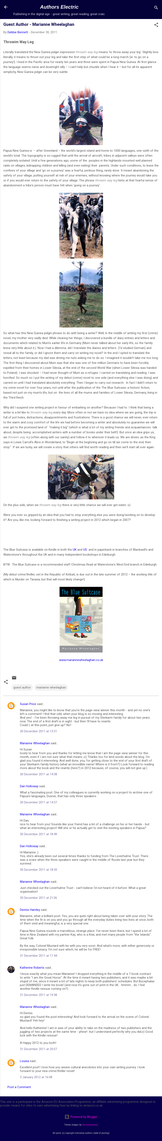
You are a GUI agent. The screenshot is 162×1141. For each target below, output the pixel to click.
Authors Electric (59, 7)
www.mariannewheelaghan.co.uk (81, 660)
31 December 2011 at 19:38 (38, 995)
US (85, 549)
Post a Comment (19, 1087)
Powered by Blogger (81, 1117)
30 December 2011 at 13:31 (38, 731)
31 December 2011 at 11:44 (38, 956)
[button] (156, 25)
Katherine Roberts (32, 967)
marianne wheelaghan (51, 687)
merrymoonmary (90, 1124)
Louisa (24, 1061)
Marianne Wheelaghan (35, 743)
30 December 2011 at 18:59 (38, 870)
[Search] (156, 8)
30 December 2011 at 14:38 (38, 774)
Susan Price (28, 704)
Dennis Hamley (30, 910)
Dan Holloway (29, 786)
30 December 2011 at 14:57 (38, 802)
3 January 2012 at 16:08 (36, 1077)
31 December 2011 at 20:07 (38, 1049)
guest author (22, 687)
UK (75, 549)
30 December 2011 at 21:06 (38, 898)
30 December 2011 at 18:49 (38, 834)
